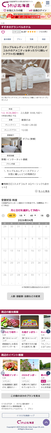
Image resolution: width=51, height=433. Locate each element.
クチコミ (16, 32)
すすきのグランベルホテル (16, 27)
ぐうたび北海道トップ (25, 415)
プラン (19, 39)
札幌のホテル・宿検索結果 (11, 406)
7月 (42, 215)
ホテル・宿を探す (23, 403)
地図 (43, 39)
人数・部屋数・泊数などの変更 (25, 296)
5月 (20, 215)
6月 (31, 215)
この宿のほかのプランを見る (25, 395)
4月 (10, 215)
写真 (31, 39)
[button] (48, 76)
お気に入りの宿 (13, 10)
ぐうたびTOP (6, 403)
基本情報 (7, 39)
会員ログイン (38, 10)
